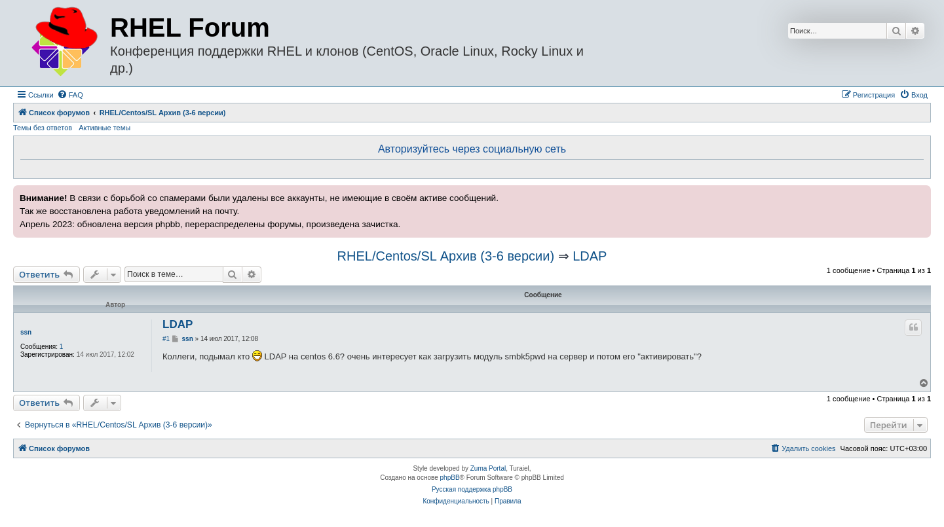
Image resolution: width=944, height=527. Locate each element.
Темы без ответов (42, 128)
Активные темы (104, 128)
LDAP (590, 256)
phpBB (450, 477)
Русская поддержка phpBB (472, 489)
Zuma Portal (488, 468)
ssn (25, 332)
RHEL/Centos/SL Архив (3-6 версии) (445, 256)
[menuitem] (70, 95)
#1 (166, 338)
